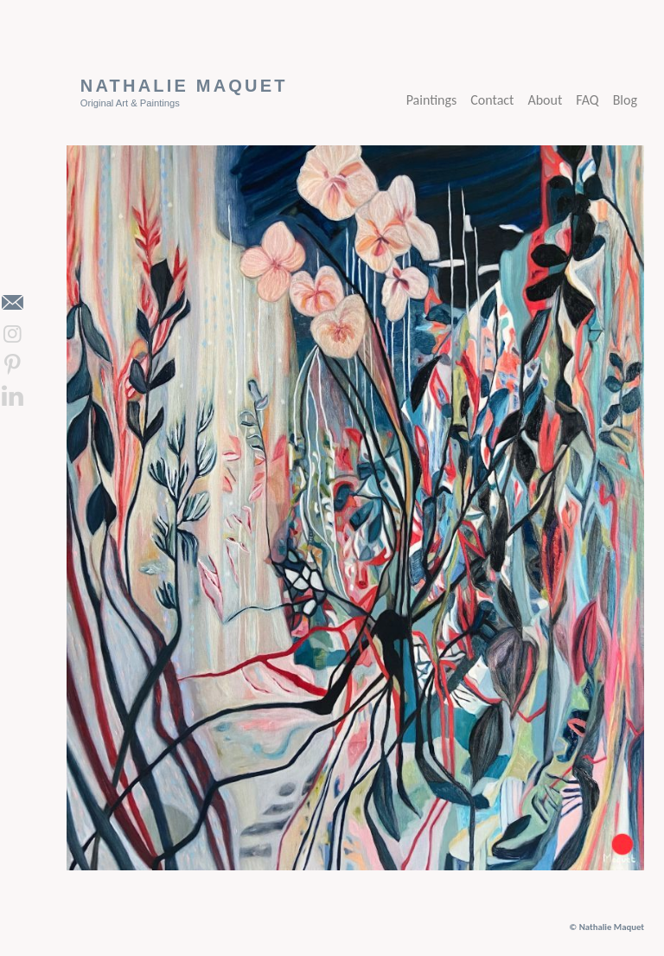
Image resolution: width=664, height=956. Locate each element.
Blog (625, 100)
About (544, 100)
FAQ (587, 100)
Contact (492, 100)
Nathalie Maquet (184, 85)
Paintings (431, 100)
